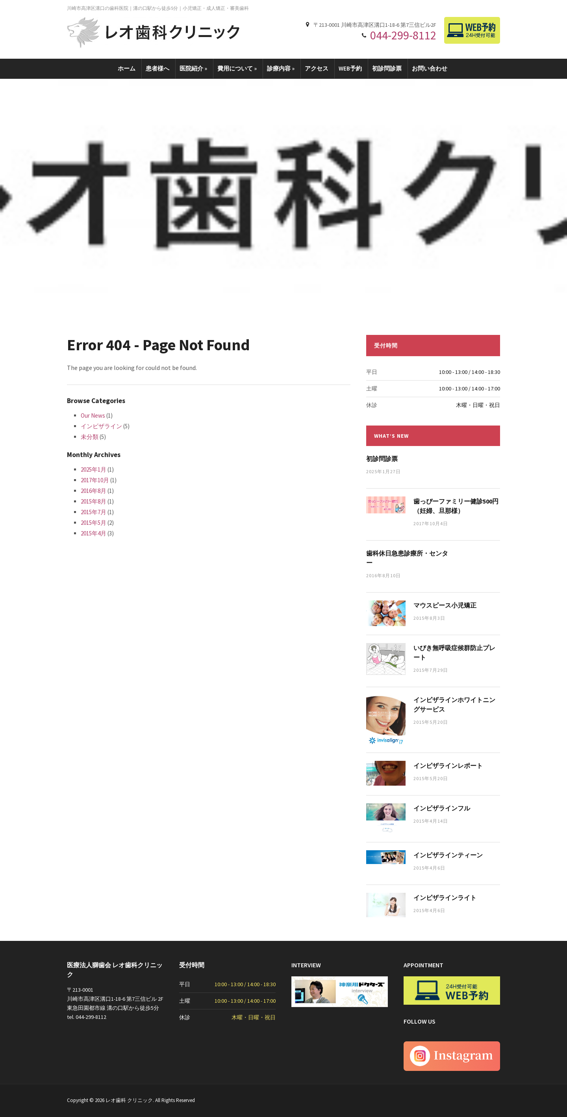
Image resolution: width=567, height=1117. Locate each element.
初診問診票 (387, 68)
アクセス (316, 68)
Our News (93, 415)
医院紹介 (193, 68)
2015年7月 (93, 512)
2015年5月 (93, 522)
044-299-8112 (403, 35)
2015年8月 (93, 501)
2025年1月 (93, 469)
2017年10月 (95, 480)
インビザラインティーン (448, 855)
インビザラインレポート (448, 765)
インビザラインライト (444, 897)
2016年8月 (93, 490)
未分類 (89, 436)
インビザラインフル (441, 808)
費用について (237, 68)
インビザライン (101, 426)
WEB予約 (350, 68)
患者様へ (157, 68)
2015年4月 (93, 533)
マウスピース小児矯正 (444, 605)
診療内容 (281, 68)
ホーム (126, 68)
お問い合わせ (429, 68)
